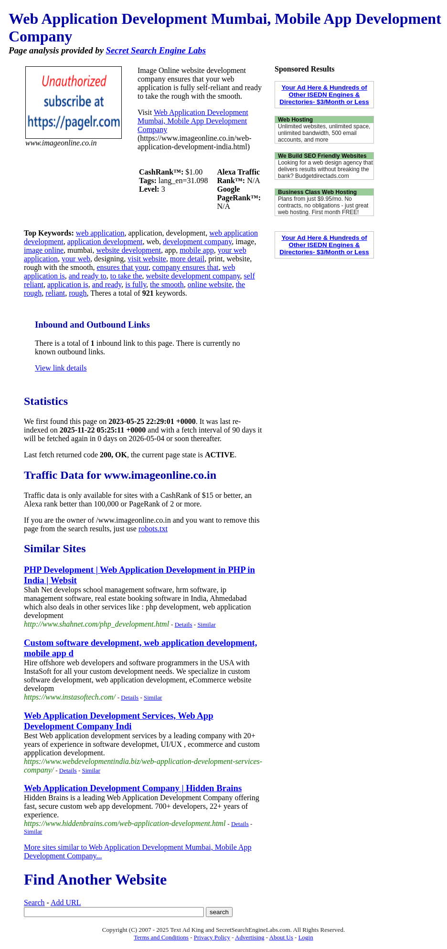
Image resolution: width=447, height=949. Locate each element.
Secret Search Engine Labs (156, 50)
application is (67, 284)
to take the (126, 276)
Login (305, 937)
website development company (193, 276)
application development (105, 241)
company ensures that (185, 267)
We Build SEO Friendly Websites (322, 156)
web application (100, 233)
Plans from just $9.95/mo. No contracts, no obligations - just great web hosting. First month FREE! (323, 206)
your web (76, 259)
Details (183, 624)
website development (128, 250)
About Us (281, 937)
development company (197, 241)
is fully (135, 284)
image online (44, 250)
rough (77, 293)
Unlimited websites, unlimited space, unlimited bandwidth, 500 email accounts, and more (324, 133)
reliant (55, 293)
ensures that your (122, 267)
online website (210, 284)
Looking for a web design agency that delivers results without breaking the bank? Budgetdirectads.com (325, 169)
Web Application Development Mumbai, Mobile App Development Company (193, 121)
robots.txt (153, 529)
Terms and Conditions (161, 937)
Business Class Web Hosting (317, 192)
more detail (187, 259)
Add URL (66, 902)
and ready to (87, 276)
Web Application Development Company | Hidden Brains (133, 788)
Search (34, 902)
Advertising (249, 937)
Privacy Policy (212, 937)
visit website (147, 259)
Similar (206, 624)
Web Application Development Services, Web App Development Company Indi (118, 721)
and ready (107, 284)
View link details (60, 368)
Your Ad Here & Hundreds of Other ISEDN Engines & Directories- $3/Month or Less (324, 94)
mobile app (197, 250)
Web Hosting (295, 119)
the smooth (167, 284)
